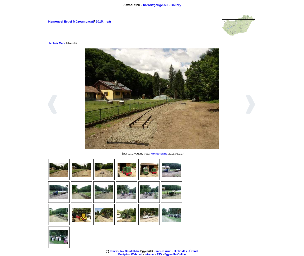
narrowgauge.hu (155, 5)
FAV (159, 254)
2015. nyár (103, 21)
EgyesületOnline (175, 254)
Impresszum (163, 251)
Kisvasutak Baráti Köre (124, 251)
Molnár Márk (57, 43)
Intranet (150, 254)
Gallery (176, 5)
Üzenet (193, 251)
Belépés (123, 254)
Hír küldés (180, 251)
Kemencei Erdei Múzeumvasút (71, 21)
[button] (52, 105)
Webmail (136, 254)
